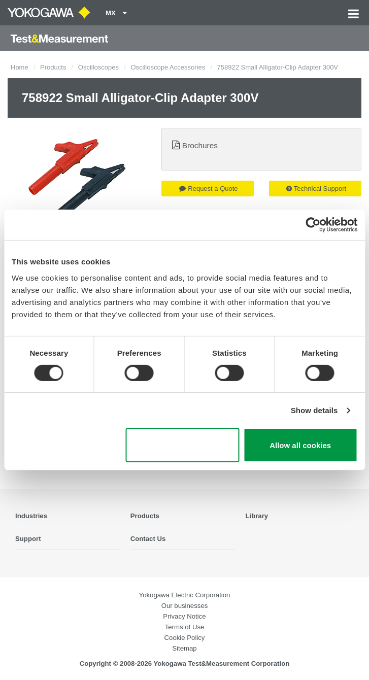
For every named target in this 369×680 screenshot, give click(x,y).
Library (256, 516)
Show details (314, 410)
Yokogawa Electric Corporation (184, 595)
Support (28, 538)
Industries (31, 516)
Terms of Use (185, 627)
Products (53, 67)
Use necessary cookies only (182, 445)
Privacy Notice (184, 616)
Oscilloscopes (98, 67)
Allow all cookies (300, 445)
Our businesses (184, 605)
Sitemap (184, 648)
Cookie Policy (184, 637)
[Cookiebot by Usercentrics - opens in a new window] (313, 224)
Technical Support (316, 188)
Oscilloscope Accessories (167, 67)
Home (19, 67)
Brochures (200, 145)
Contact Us (148, 538)
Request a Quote (208, 188)
